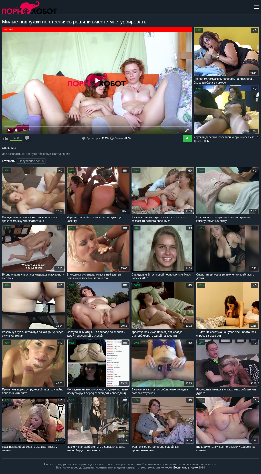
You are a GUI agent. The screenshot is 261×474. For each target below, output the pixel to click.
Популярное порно (31, 161)
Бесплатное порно (185, 467)
